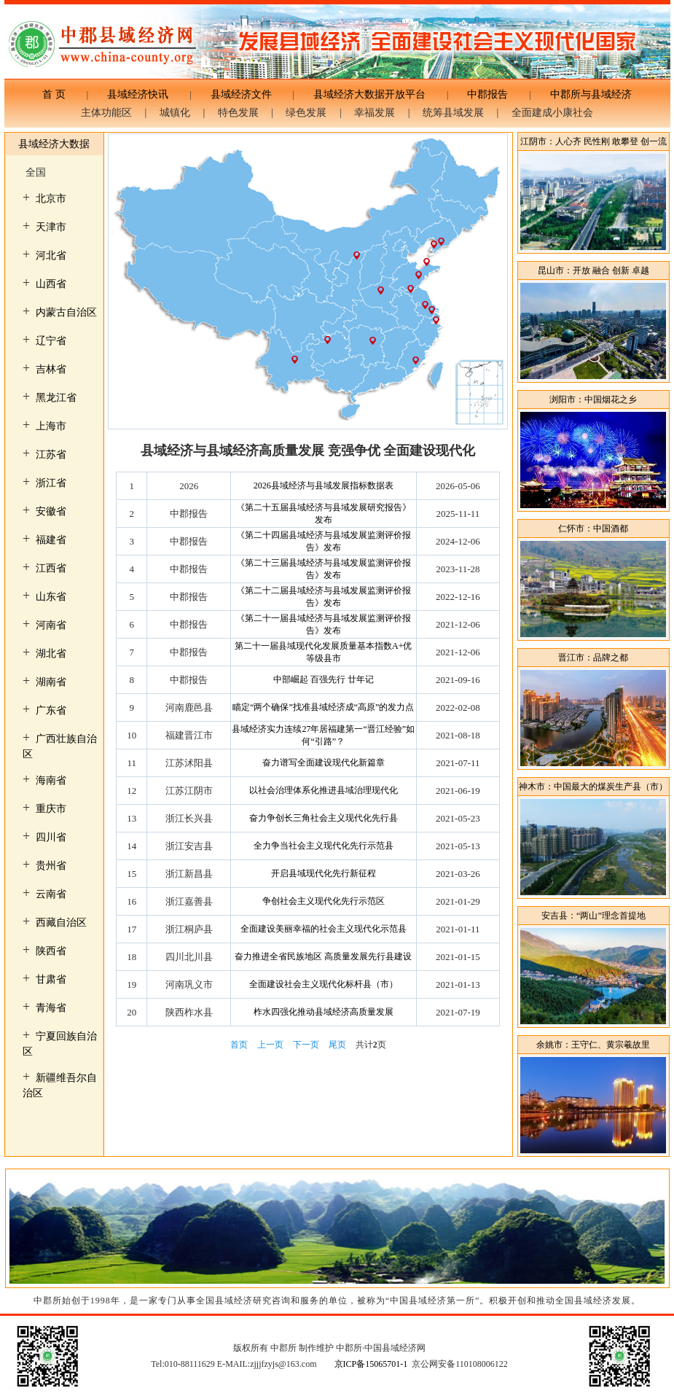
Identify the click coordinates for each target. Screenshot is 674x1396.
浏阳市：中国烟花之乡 (593, 399)
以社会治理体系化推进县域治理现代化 (323, 790)
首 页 (59, 94)
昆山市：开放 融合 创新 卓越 (593, 270)
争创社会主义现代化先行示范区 (323, 901)
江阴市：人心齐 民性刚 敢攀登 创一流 (593, 141)
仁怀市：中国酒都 (593, 528)
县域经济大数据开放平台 (369, 94)
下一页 (306, 1045)
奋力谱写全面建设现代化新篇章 (323, 762)
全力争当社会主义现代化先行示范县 (323, 846)
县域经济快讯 (138, 94)
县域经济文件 (241, 94)
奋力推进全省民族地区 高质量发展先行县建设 (323, 956)
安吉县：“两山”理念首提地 (593, 915)
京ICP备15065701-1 (371, 1364)
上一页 (270, 1045)
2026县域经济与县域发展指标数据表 (323, 485)
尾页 (337, 1045)
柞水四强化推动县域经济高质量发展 (323, 1012)
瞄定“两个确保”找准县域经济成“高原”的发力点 (323, 707)
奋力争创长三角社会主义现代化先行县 (323, 818)
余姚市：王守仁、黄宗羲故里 (593, 1045)
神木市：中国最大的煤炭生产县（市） (593, 786)
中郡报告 (487, 94)
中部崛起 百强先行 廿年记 (323, 679)
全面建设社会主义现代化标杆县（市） (323, 984)
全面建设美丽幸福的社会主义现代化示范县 (323, 929)
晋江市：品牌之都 (593, 657)
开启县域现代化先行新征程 (323, 873)
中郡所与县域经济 (586, 94)
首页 (239, 1045)
